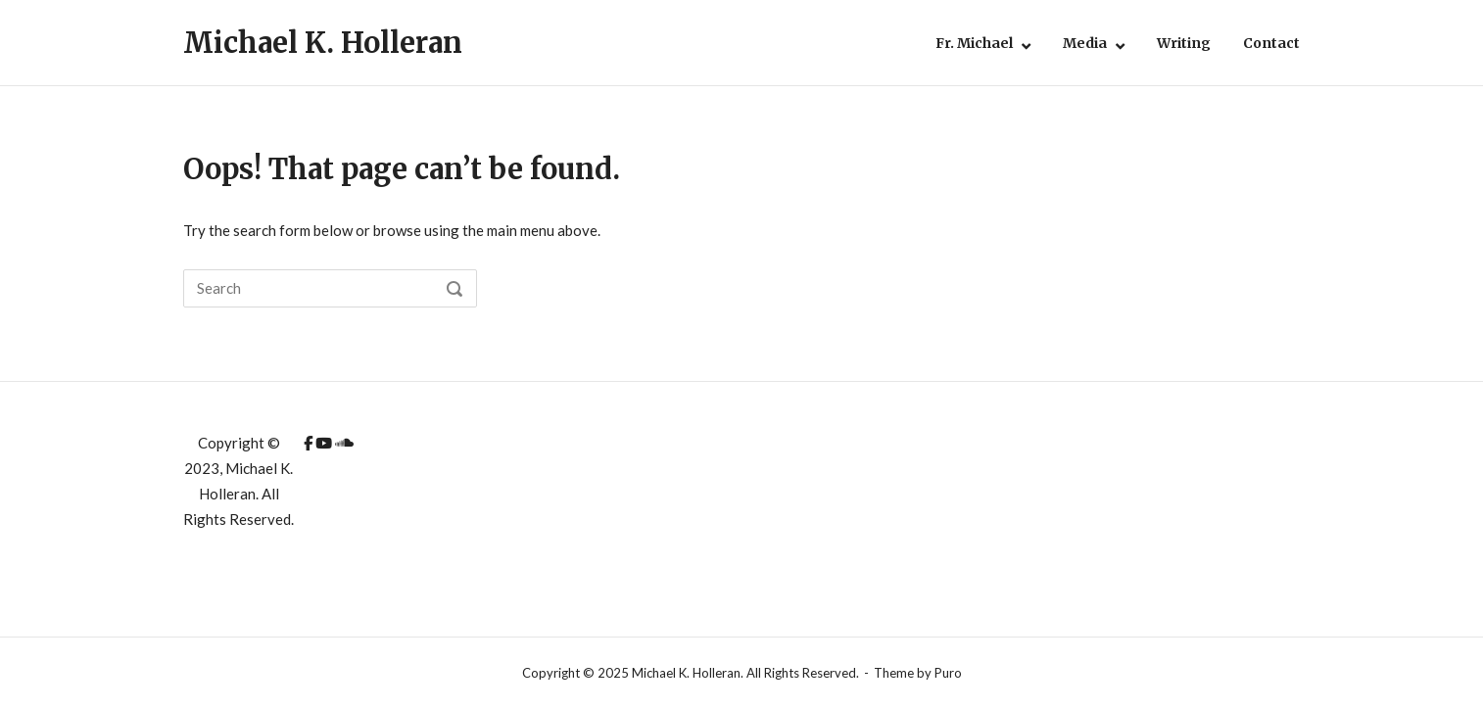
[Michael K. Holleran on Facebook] (309, 442)
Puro (948, 673)
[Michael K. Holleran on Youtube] (325, 442)
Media (1085, 43)
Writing (1184, 43)
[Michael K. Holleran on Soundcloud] (344, 442)
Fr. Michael (974, 43)
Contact (1271, 43)
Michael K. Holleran (322, 42)
